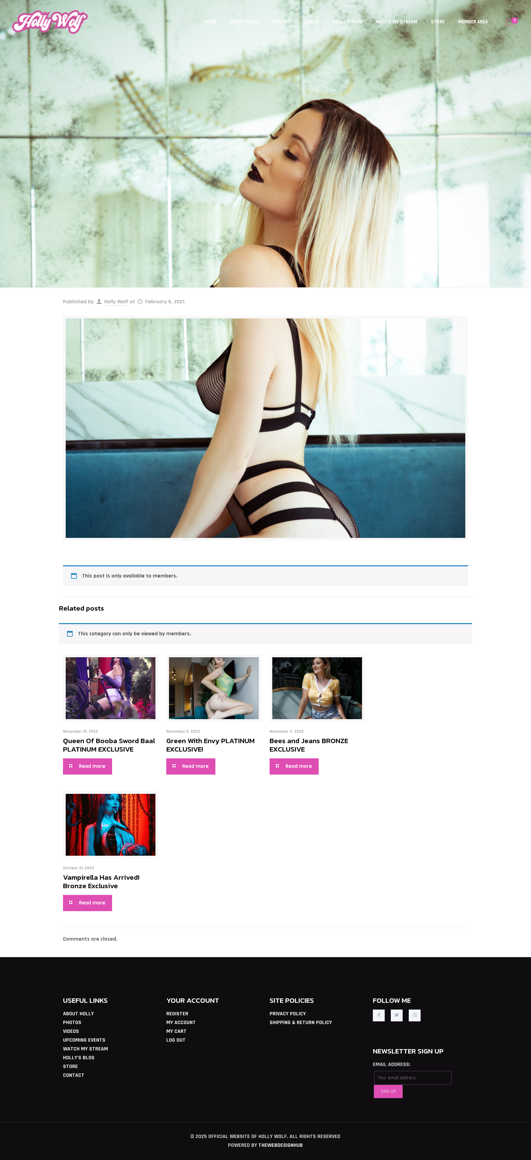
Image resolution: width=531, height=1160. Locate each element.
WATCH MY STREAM (85, 1048)
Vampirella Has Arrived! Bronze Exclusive (101, 881)
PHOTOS (72, 1022)
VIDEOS (71, 1031)
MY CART (176, 1031)
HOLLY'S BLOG (78, 1057)
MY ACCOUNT (181, 1022)
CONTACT (73, 1075)
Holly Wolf (116, 301)
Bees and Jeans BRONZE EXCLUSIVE (309, 744)
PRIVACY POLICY (288, 1013)
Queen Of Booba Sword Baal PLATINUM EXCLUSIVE (109, 744)
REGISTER (177, 1013)
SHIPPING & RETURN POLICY (301, 1022)
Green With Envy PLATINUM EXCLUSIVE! (210, 744)
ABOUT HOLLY (78, 1013)
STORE (70, 1066)
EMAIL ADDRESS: (391, 1064)
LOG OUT (176, 1040)
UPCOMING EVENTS (84, 1040)
